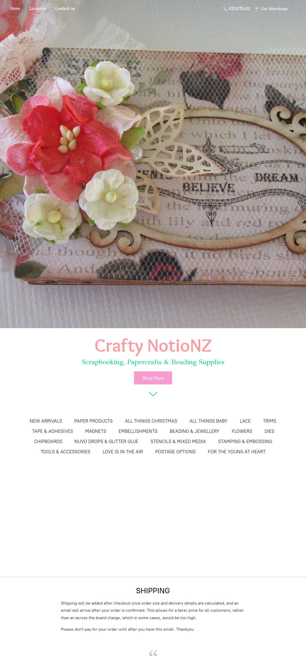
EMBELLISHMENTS (138, 431)
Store (15, 8)
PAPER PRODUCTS (93, 421)
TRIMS (269, 421)
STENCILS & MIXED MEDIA (178, 441)
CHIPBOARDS (48, 441)
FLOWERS (242, 431)
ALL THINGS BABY (208, 421)
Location (37, 8)
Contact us (65, 8)
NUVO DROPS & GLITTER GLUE (106, 441)
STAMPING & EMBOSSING (245, 441)
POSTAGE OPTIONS (175, 452)
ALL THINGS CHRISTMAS (151, 421)
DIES (269, 431)
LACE (245, 421)
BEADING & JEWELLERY (194, 431)
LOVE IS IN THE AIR (123, 452)
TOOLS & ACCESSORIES (65, 452)
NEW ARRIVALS (46, 421)
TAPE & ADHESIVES (52, 431)
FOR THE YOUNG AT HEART (237, 452)
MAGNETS (95, 431)
